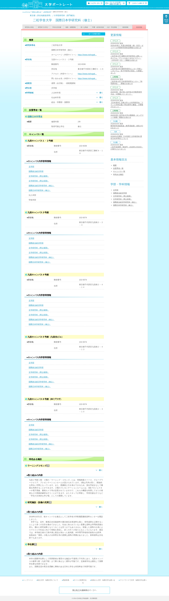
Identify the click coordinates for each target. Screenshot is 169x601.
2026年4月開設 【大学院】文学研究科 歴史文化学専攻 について (126, 137)
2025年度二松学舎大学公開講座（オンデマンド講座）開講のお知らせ (127, 116)
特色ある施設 (118, 174)
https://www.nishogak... (87, 55)
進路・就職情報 (70, 27)
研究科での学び (43, 27)
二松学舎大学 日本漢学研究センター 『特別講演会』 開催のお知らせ (126, 82)
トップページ (26, 12)
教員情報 (125, 27)
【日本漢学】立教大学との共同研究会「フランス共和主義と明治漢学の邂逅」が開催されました (127, 105)
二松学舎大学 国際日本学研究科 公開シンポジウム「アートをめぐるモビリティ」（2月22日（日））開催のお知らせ (126, 58)
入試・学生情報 (112, 27)
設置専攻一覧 (118, 168)
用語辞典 (66, 580)
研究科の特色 (29, 27)
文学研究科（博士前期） (39, 181)
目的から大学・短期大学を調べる (103, 580)
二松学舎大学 (47, 12)
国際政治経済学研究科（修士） (42, 186)
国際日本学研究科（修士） (40, 190)
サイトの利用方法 (80, 580)
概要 (115, 165)
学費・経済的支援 (98, 27)
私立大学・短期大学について (47, 580)
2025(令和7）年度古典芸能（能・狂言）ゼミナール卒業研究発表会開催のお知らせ (127, 47)
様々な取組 (84, 27)
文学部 (31, 167)
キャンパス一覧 (119, 171)
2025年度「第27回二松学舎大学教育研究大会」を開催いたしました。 (126, 93)
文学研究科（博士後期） (39, 176)
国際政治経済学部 (36, 171)
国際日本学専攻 (35, 116)
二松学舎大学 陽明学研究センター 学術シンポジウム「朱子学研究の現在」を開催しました (127, 71)
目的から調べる (36, 12)
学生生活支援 (56, 27)
